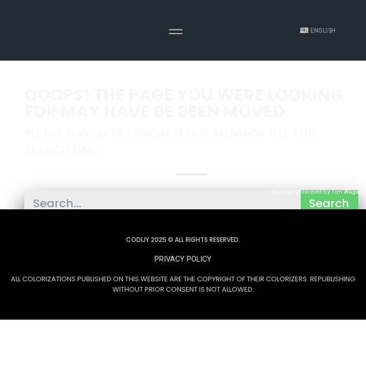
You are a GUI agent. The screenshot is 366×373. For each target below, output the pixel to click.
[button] (183, 259)
